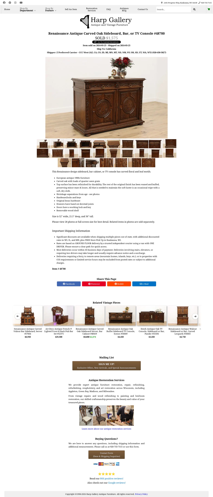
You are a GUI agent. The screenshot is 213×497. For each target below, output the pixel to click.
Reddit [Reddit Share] (119, 284)
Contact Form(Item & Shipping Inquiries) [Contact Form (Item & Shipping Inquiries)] (106, 455)
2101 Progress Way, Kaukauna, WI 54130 (180, 2)
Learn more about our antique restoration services (106, 428)
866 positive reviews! (111, 478)
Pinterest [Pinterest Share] (94, 284)
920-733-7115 (206, 2)
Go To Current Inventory (106, 42)
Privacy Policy (141, 494)
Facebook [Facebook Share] (69, 284)
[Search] (173, 9)
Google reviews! (117, 482)
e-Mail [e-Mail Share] (144, 284)
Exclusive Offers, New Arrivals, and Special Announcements (106, 365)
